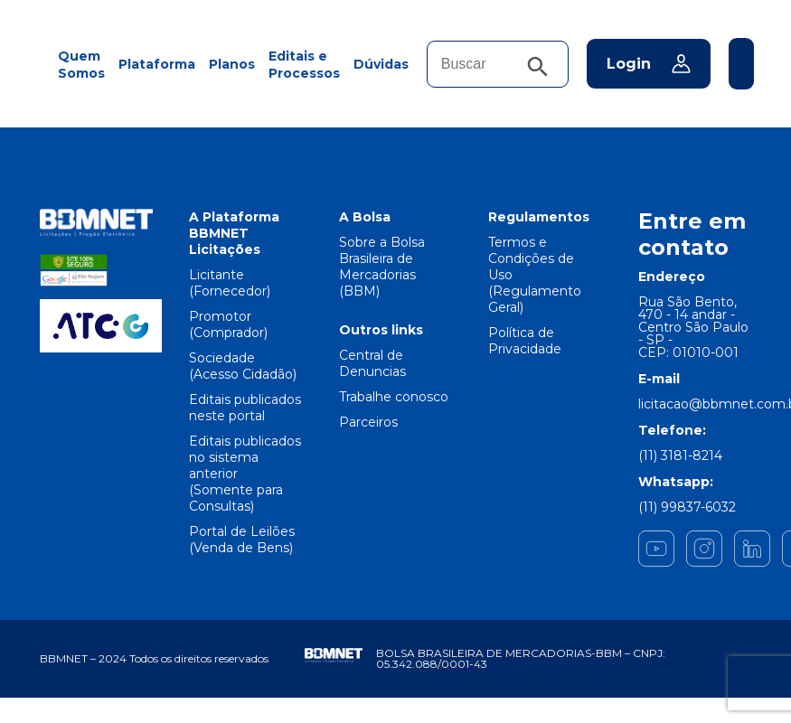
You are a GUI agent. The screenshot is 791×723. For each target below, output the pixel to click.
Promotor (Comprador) (228, 324)
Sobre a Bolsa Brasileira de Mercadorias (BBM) (382, 266)
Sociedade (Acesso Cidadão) (243, 366)
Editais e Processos (304, 64)
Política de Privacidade (524, 340)
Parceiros (368, 422)
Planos (232, 64)
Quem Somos (81, 64)
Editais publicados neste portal (245, 407)
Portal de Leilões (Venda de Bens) (242, 539)
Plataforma (156, 64)
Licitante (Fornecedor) (229, 283)
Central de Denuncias (372, 363)
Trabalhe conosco (393, 397)
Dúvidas (381, 64)
